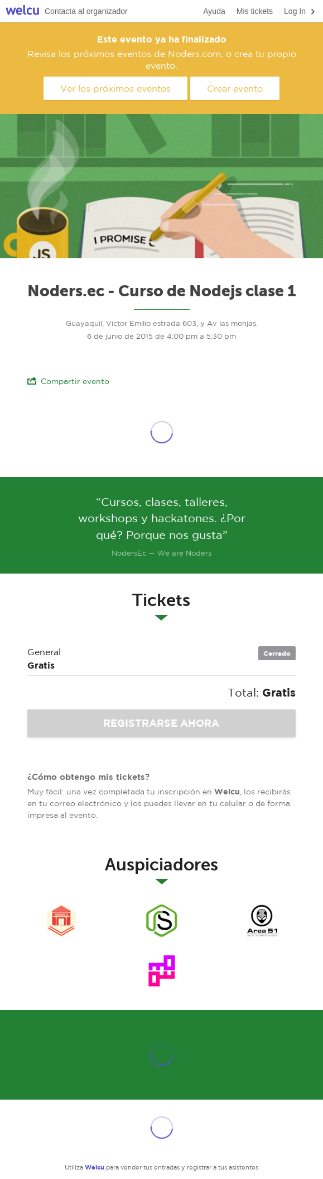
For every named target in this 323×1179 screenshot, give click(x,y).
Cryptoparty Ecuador (161, 971)
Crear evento (235, 88)
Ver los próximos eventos (115, 88)
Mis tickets (255, 11)
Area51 (262, 920)
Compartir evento (68, 381)
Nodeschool (61, 920)
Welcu (22, 11)
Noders (161, 920)
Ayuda (214, 11)
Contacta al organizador (86, 11)
